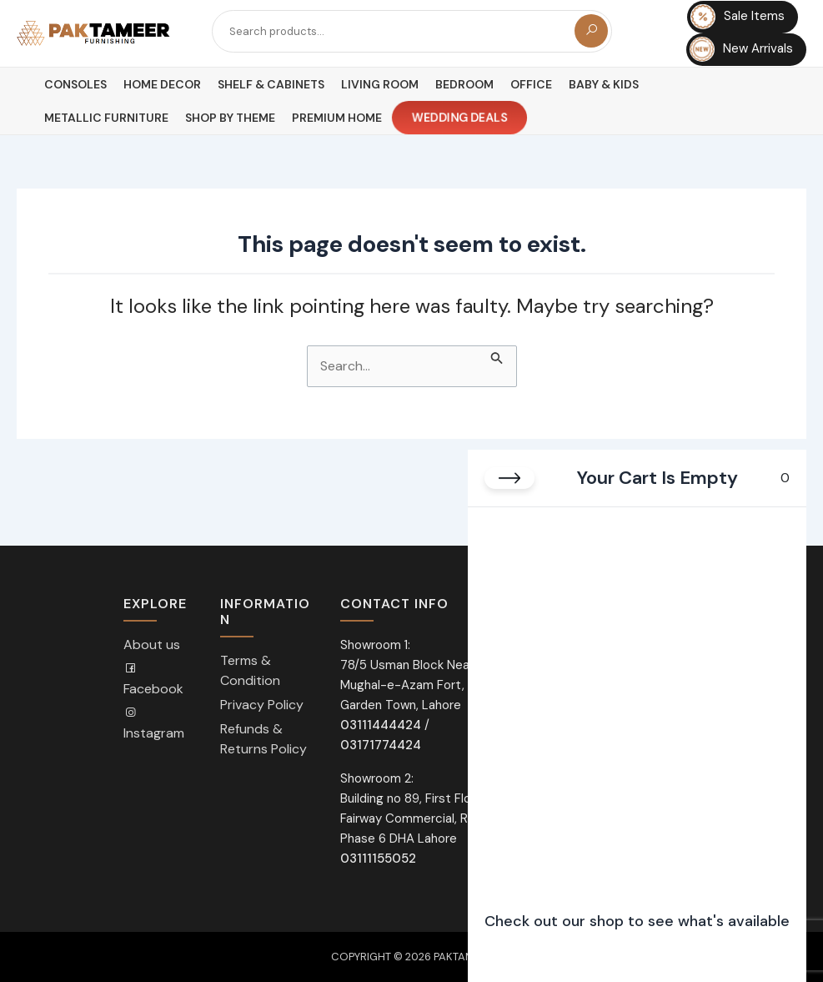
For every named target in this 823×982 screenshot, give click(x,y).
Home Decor (162, 84)
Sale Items (737, 16)
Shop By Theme (230, 117)
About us (151, 644)
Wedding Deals (459, 118)
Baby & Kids (604, 84)
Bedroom (464, 84)
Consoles (75, 84)
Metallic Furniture (106, 117)
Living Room (380, 84)
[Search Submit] (497, 355)
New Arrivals (741, 49)
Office (531, 84)
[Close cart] (509, 478)
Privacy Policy (262, 704)
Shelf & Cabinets (271, 84)
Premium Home (337, 117)
